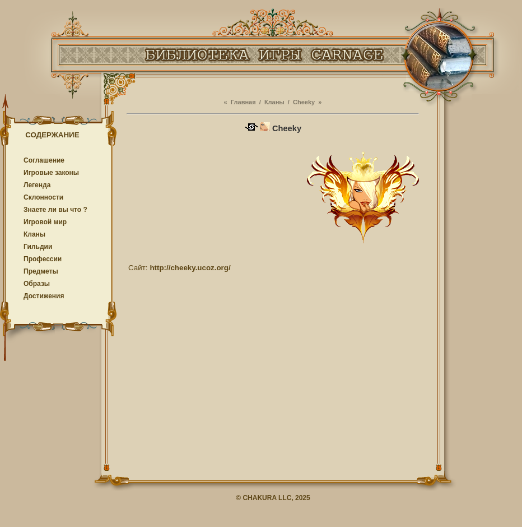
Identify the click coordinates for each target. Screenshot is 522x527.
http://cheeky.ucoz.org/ (190, 268)
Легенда (37, 185)
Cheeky (304, 102)
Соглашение (44, 160)
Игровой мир (45, 222)
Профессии (43, 259)
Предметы (41, 271)
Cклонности (43, 197)
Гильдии (38, 247)
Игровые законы (51, 173)
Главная (243, 102)
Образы (37, 284)
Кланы (34, 234)
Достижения (44, 296)
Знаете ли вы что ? (55, 210)
